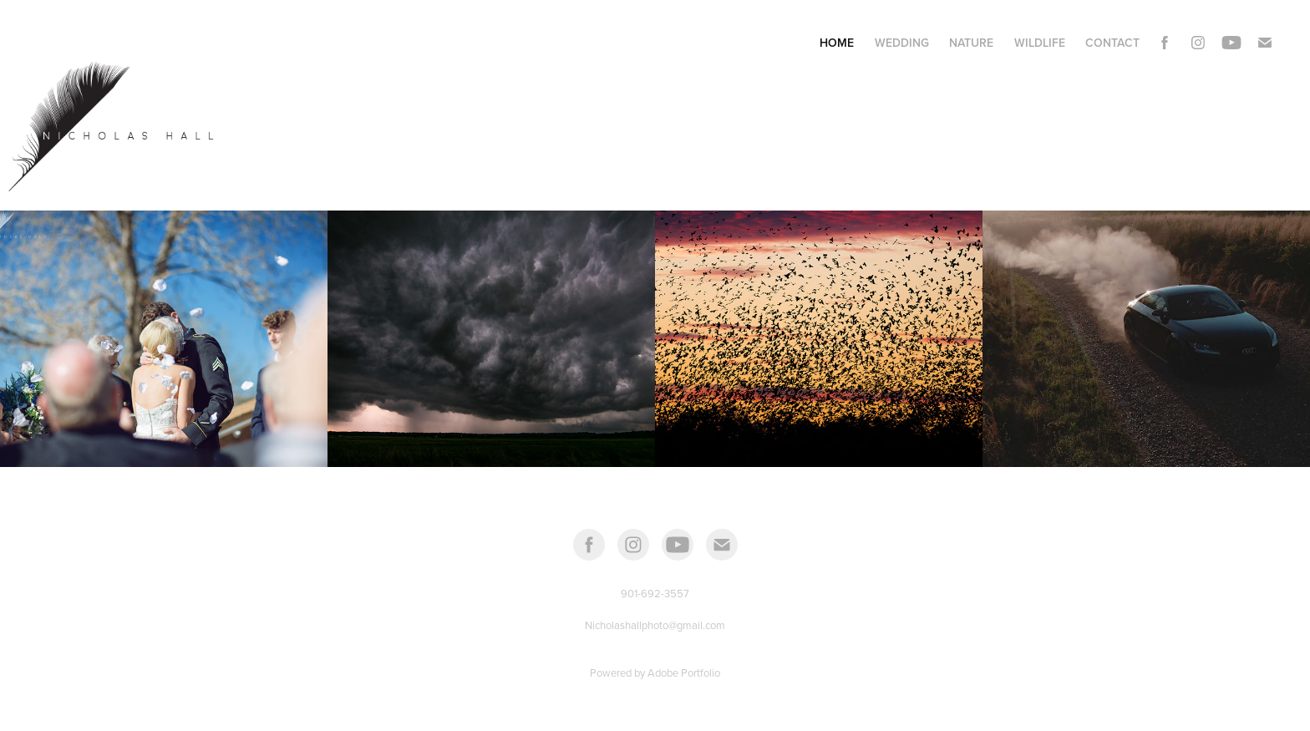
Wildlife (1039, 42)
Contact (1112, 42)
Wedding (902, 42)
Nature (971, 42)
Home (837, 42)
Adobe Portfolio (683, 672)
